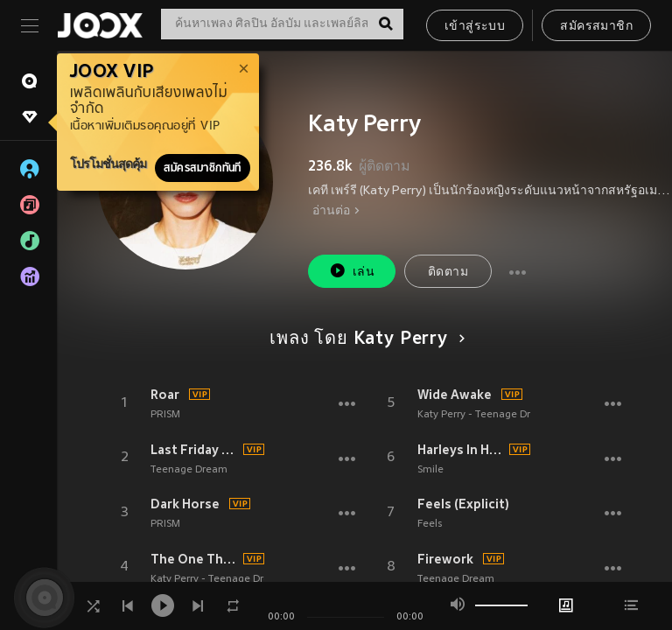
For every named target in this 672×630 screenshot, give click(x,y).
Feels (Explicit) (463, 504)
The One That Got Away (194, 559)
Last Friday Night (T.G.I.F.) (194, 450)
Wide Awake (454, 395)
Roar (164, 395)
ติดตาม (448, 272)
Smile (430, 470)
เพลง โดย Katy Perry (364, 339)
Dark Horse (185, 504)
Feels (429, 524)
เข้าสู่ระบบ (474, 26)
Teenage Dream (189, 470)
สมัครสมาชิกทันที (203, 168)
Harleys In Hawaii (461, 450)
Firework (445, 559)
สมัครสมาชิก (596, 26)
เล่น (351, 270)
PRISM (165, 415)
